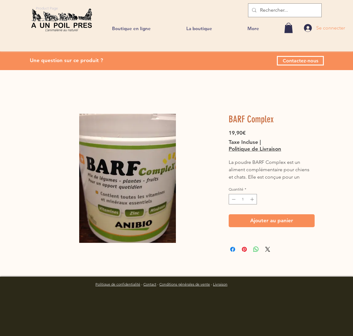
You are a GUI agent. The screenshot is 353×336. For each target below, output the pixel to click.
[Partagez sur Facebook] (232, 249)
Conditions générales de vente (184, 284)
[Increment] (252, 199)
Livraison (220, 284)
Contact (149, 284)
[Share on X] (267, 249)
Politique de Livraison (255, 149)
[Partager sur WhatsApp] (256, 249)
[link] (288, 28)
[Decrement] (233, 199)
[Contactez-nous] (300, 60)
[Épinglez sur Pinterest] (244, 249)
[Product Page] (47, 8)
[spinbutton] (242, 199)
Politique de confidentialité (117, 284)
